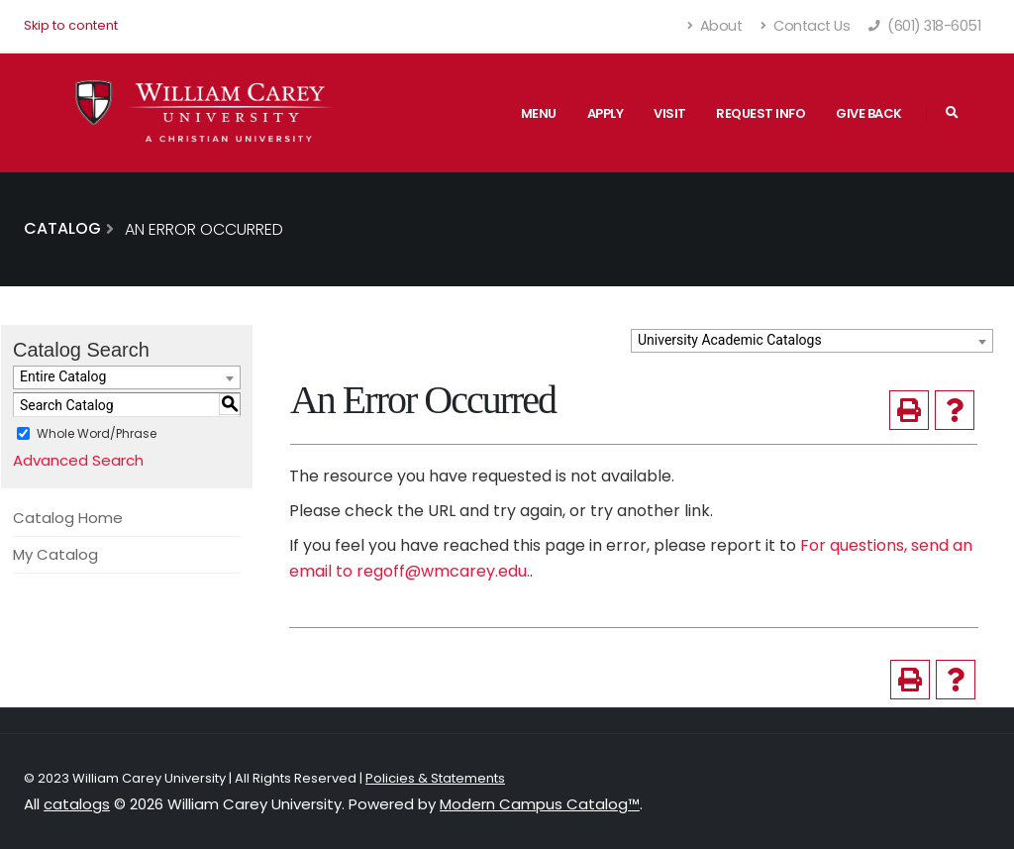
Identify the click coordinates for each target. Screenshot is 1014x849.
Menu (539, 113)
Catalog (62, 228)
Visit (670, 113)
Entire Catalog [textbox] (63, 376)
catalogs (77, 804)
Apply (605, 113)
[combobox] (812, 341)
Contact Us (805, 26)
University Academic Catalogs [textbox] (730, 340)
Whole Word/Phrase (96, 433)
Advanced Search (78, 460)
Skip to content (71, 25)
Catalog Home (68, 517)
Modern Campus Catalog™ (540, 804)
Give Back (869, 113)
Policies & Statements (435, 778)
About (715, 26)
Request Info (760, 113)
